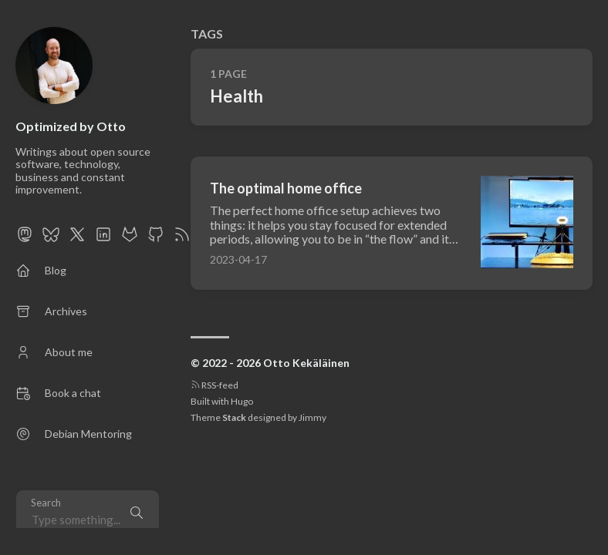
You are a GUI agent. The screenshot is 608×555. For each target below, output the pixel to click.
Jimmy (312, 417)
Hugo (242, 401)
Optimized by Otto (70, 126)
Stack (234, 417)
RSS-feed (214, 385)
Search (46, 503)
